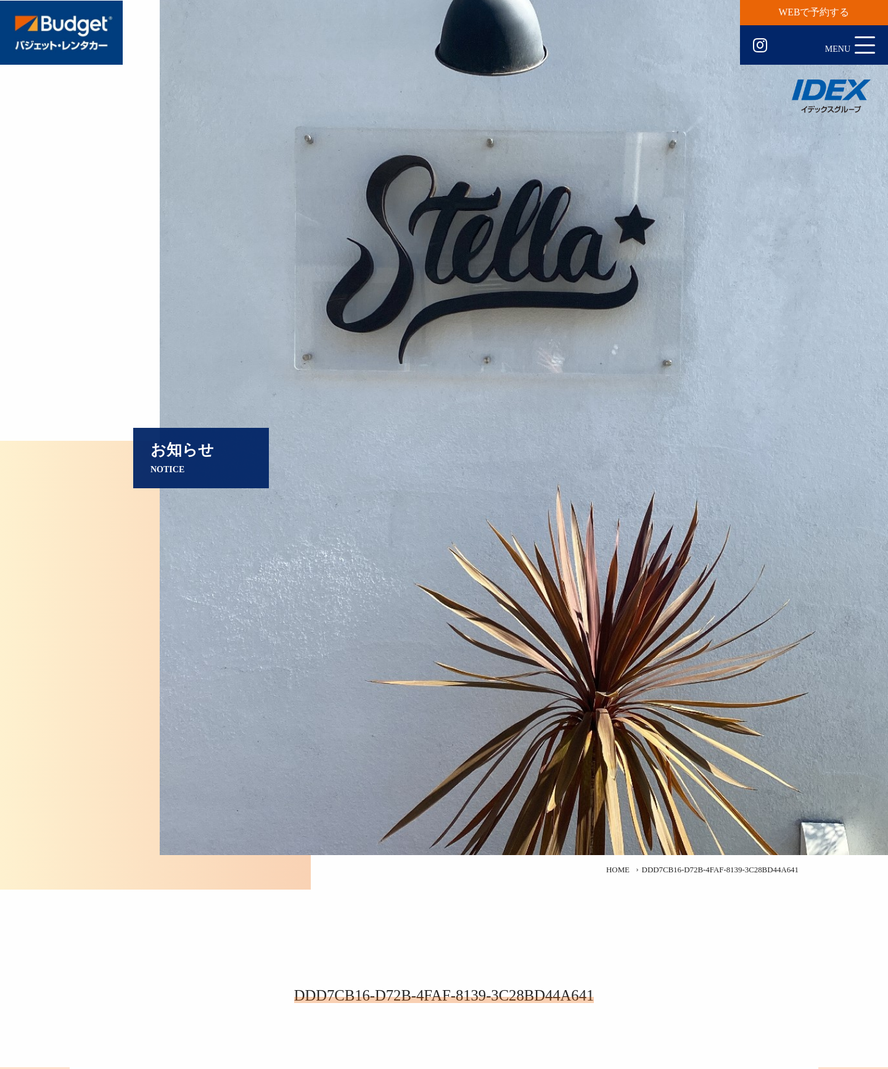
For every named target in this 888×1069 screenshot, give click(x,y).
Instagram (760, 46)
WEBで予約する (814, 12)
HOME (618, 870)
